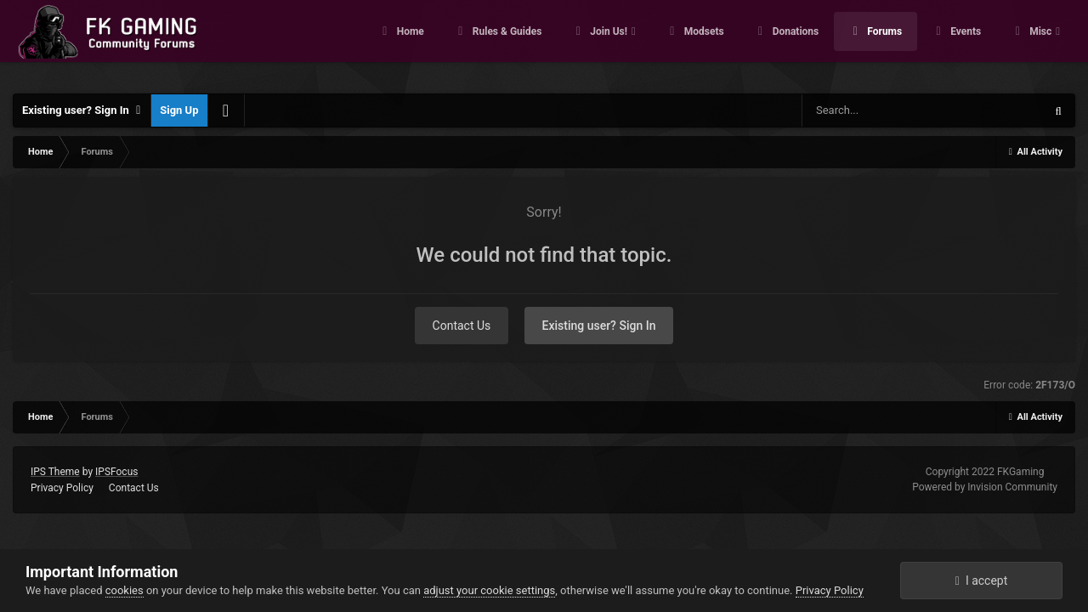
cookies (124, 590)
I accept (981, 580)
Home (409, 42)
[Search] (890, 110)
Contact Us (462, 325)
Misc (1040, 42)
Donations (794, 42)
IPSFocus (116, 472)
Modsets (703, 42)
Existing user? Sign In (82, 110)
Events (964, 42)
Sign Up (179, 110)
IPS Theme (55, 472)
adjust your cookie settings (489, 590)
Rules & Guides (506, 42)
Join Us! (608, 42)
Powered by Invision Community (984, 487)
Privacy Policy (62, 488)
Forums (883, 42)
